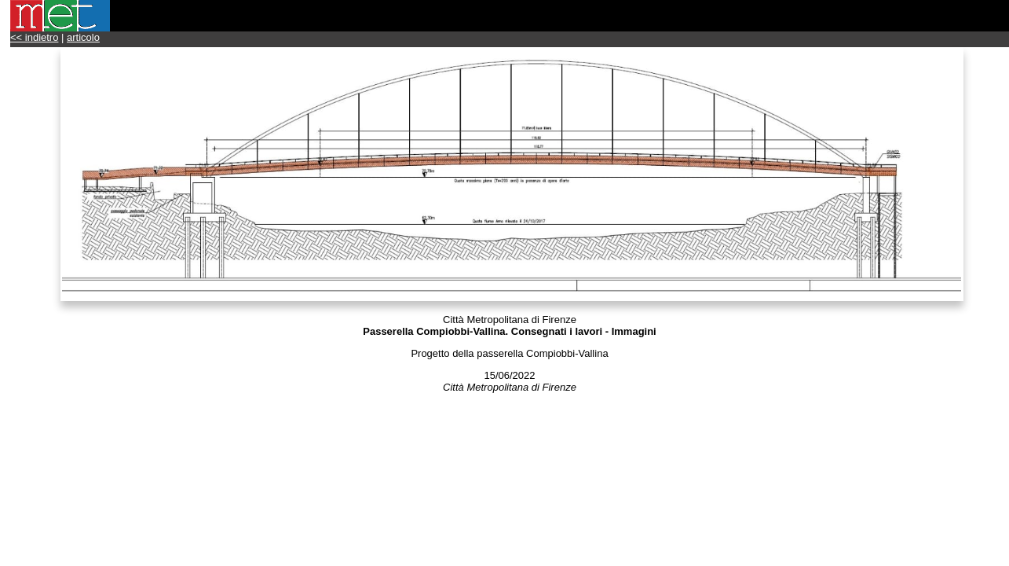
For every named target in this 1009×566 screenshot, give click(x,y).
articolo (83, 37)
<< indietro (34, 37)
